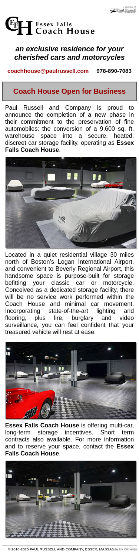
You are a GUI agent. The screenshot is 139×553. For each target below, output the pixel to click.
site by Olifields (125, 549)
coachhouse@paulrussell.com (48, 71)
